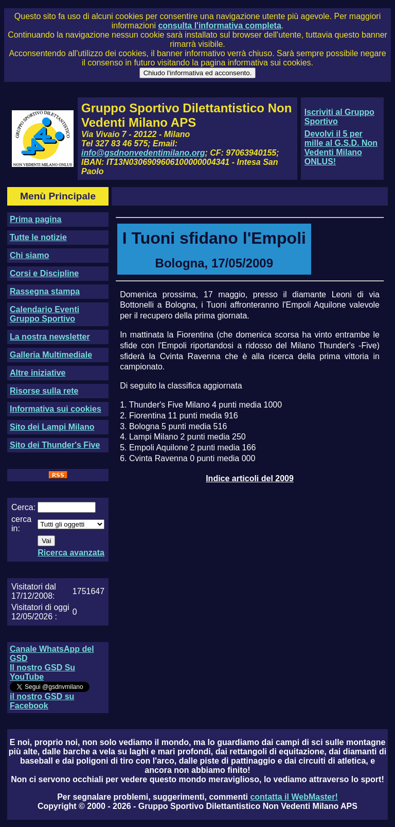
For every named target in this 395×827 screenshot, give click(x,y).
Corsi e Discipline (44, 273)
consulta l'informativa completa (219, 25)
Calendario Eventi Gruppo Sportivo (44, 314)
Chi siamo (29, 255)
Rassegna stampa (45, 291)
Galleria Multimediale (51, 354)
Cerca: (23, 507)
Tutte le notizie (38, 237)
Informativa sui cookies (55, 408)
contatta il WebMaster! (293, 796)
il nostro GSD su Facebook (42, 701)
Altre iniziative (37, 372)
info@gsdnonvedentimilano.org (143, 152)
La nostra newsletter (50, 336)
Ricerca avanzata (71, 552)
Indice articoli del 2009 (250, 478)
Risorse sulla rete (44, 390)
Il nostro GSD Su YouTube (42, 672)
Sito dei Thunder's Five (55, 445)
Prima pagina (35, 219)
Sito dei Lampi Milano (52, 427)
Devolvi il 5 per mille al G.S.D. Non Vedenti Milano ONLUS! (341, 147)
